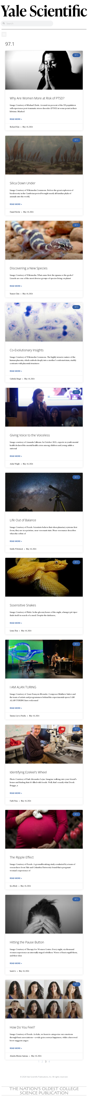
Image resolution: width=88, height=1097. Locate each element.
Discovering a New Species (28, 268)
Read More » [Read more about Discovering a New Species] (16, 286)
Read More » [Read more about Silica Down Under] (16, 204)
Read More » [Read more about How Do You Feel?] (16, 1048)
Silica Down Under (22, 183)
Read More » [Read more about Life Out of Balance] (16, 541)
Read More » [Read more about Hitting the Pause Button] (16, 963)
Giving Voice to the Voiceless (30, 435)
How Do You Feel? (22, 1027)
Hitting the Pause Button (27, 942)
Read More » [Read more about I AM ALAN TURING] (16, 708)
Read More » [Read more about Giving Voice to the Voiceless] (16, 456)
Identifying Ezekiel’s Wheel (28, 772)
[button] (4, 34)
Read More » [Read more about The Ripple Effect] (16, 878)
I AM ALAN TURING (23, 687)
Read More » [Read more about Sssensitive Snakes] (16, 623)
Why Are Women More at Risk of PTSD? (37, 98)
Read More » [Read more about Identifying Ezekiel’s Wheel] (16, 793)
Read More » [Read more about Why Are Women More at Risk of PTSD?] (16, 119)
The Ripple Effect (22, 857)
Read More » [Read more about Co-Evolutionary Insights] (16, 371)
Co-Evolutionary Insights (27, 350)
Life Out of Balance (23, 520)
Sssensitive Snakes (23, 605)
